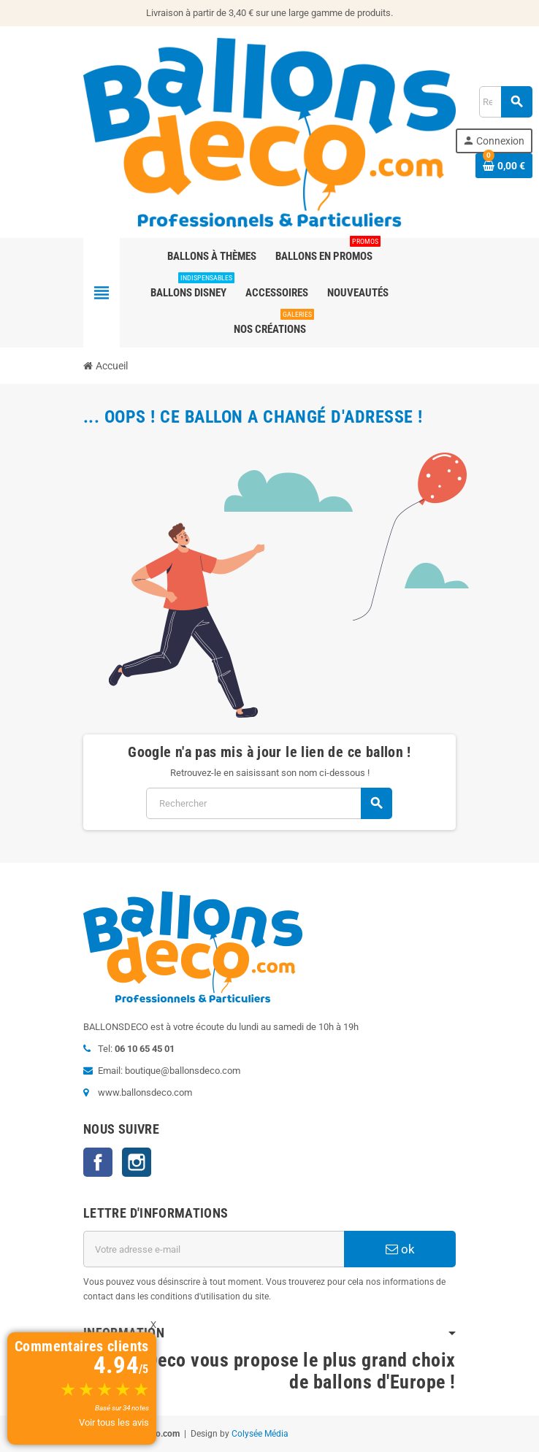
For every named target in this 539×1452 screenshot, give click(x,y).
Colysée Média (260, 1434)
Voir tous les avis (114, 1422)
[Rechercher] (268, 803)
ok (400, 1249)
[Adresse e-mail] (213, 1249)
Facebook (97, 1162)
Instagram (136, 1162)
